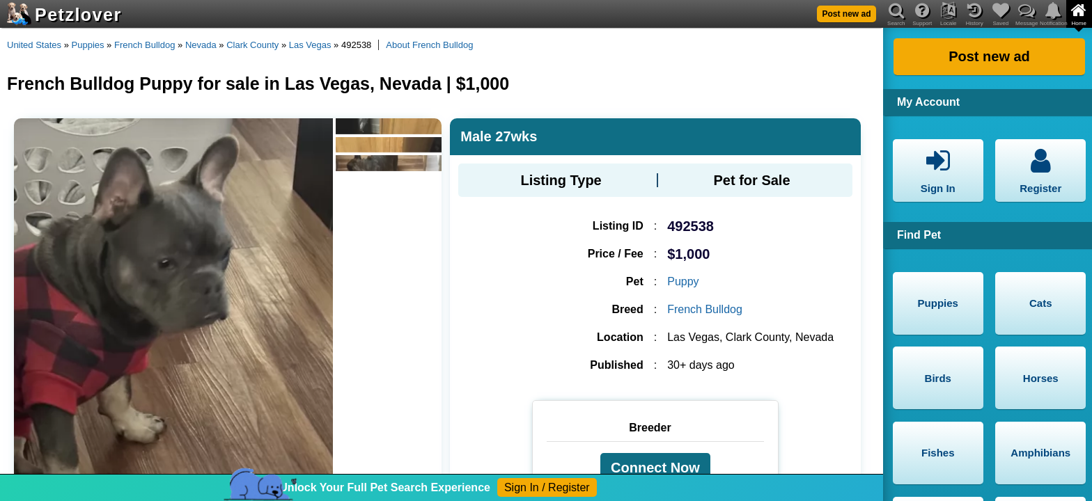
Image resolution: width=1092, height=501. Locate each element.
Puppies (88, 45)
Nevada (201, 45)
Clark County (252, 45)
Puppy (683, 281)
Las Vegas (310, 45)
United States (34, 45)
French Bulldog (144, 45)
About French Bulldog (429, 45)
